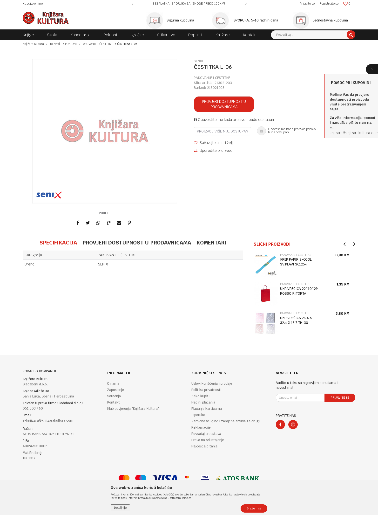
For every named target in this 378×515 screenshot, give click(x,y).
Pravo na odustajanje (207, 440)
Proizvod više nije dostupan (222, 131)
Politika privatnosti (206, 390)
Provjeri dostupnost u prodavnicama (224, 104)
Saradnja (114, 396)
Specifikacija (58, 242)
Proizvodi (54, 44)
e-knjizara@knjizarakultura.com (48, 420)
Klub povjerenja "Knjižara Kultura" (133, 408)
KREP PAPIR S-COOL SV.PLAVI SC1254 (296, 261)
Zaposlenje (115, 390)
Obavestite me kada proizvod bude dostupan (234, 119)
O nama (113, 383)
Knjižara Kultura (33, 44)
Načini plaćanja (203, 402)
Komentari (211, 242)
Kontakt (113, 402)
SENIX (103, 264)
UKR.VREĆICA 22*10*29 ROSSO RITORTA (299, 291)
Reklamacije (201, 427)
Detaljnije (120, 508)
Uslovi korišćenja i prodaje (211, 383)
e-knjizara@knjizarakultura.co (353, 130)
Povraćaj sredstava (206, 433)
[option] (189, 3)
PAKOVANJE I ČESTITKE (97, 44)
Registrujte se (328, 3)
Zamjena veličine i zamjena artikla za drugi (225, 421)
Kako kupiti (200, 396)
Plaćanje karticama (206, 408)
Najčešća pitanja (204, 446)
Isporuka (198, 415)
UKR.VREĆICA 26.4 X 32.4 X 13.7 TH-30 (296, 320)
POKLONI (71, 44)
